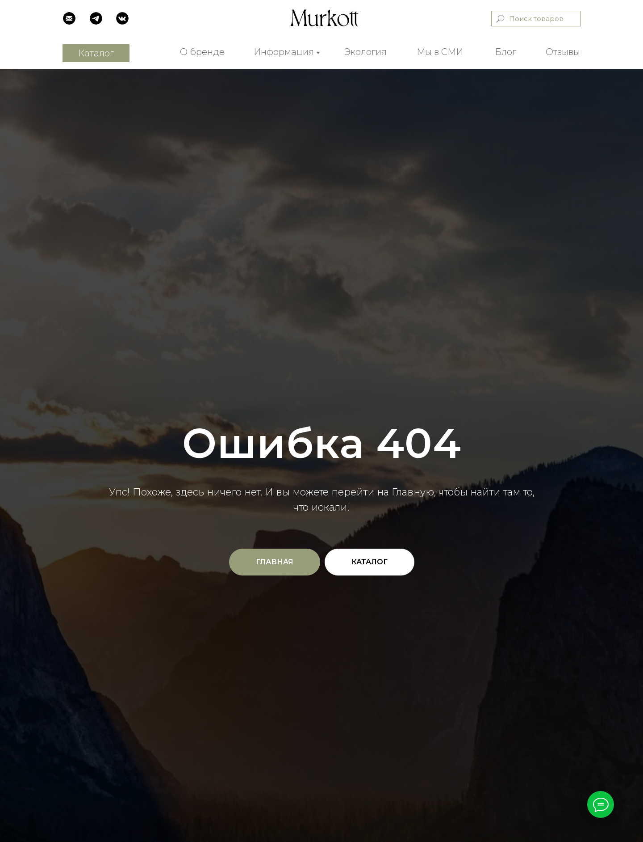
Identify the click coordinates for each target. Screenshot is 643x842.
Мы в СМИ (440, 52)
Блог (505, 52)
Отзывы (563, 52)
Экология (365, 52)
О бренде (202, 52)
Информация (284, 52)
